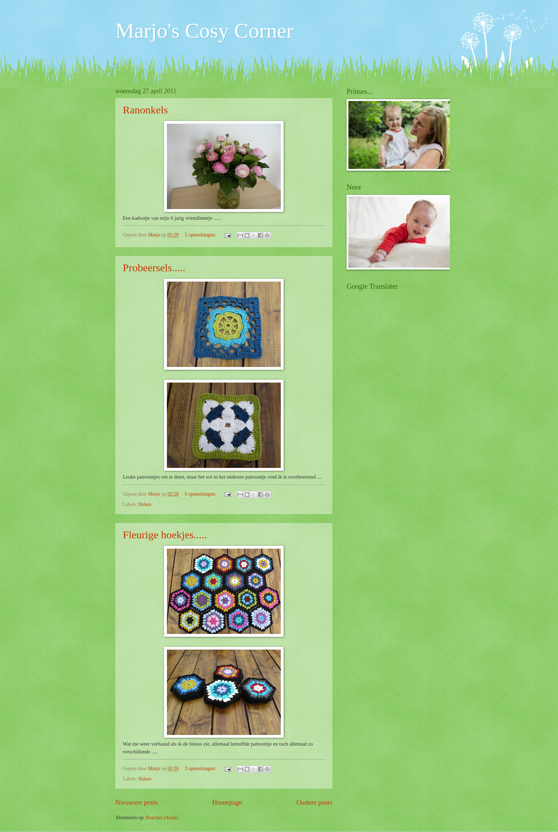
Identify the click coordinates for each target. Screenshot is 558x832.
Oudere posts (314, 802)
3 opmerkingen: (201, 768)
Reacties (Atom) (162, 817)
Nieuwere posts (136, 802)
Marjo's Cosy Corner (204, 30)
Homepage (227, 802)
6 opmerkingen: (201, 494)
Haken (144, 504)
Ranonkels (145, 110)
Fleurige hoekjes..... (165, 534)
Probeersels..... (154, 267)
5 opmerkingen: (201, 235)
